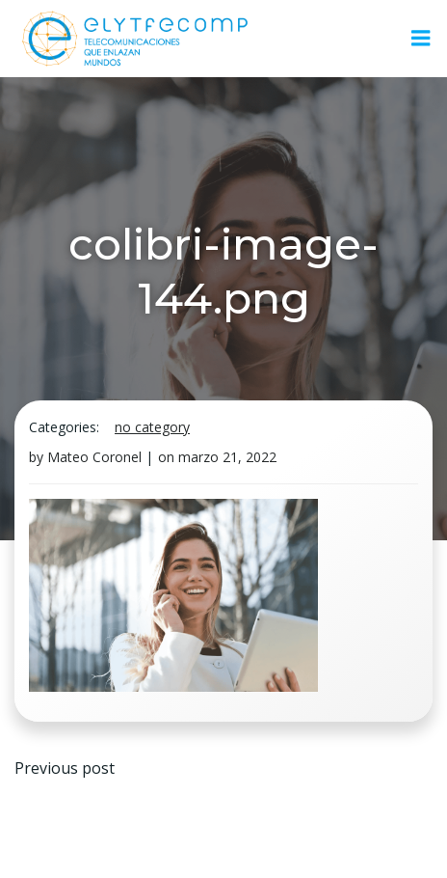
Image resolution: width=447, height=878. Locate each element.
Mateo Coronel (94, 457)
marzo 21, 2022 (227, 457)
